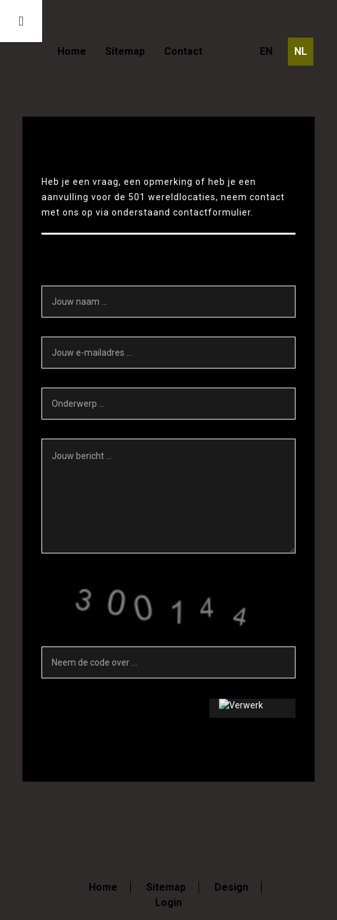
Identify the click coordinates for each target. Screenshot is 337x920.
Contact (183, 51)
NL (300, 51)
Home (71, 51)
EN (266, 51)
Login (168, 902)
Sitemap (125, 51)
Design (231, 887)
